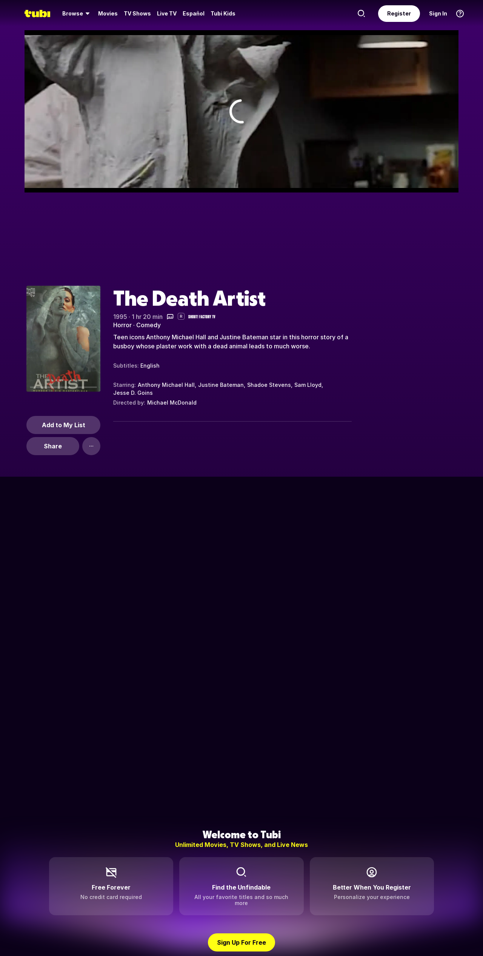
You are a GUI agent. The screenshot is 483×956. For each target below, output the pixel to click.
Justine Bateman (221, 385)
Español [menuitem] (194, 13)
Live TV (167, 13)
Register (399, 13)
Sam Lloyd (307, 385)
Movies (108, 13)
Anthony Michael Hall (166, 385)
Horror (122, 325)
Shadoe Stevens (269, 385)
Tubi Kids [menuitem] (223, 13)
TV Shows (137, 13)
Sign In (438, 13)
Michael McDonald (172, 402)
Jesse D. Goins (133, 392)
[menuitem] (77, 13)
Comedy (148, 325)
